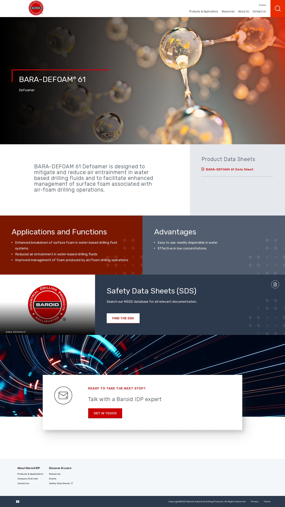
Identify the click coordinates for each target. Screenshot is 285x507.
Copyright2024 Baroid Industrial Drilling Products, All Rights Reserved (207, 501)
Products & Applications (203, 11)
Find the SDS (123, 318)
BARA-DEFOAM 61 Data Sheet (230, 169)
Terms (267, 501)
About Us (243, 11)
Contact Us (259, 11)
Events (262, 5)
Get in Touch (105, 413)
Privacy (255, 501)
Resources (228, 11)
